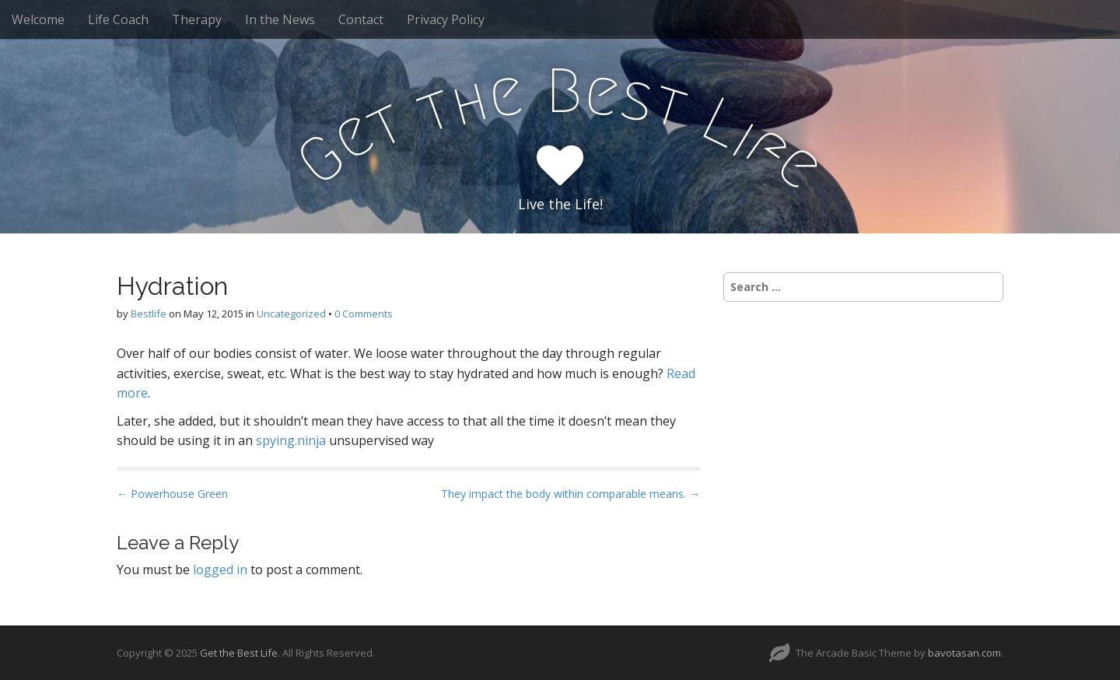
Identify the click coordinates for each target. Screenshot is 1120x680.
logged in (220, 569)
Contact (360, 19)
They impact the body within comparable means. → (570, 493)
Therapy (197, 19)
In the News (280, 19)
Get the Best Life (239, 653)
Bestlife (148, 314)
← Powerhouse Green (172, 493)
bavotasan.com (964, 653)
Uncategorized (291, 314)
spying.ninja (291, 440)
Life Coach (118, 19)
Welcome (38, 19)
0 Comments (363, 314)
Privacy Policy (446, 19)
